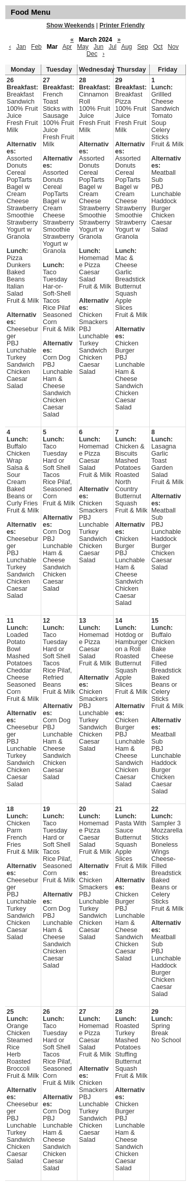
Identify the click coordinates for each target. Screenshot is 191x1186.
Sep (142, 46)
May (83, 46)
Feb (36, 46)
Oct (158, 46)
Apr (67, 46)
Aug (126, 46)
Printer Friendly (122, 25)
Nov (173, 46)
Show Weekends (70, 25)
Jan (21, 46)
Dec (92, 53)
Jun (98, 46)
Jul (112, 46)
